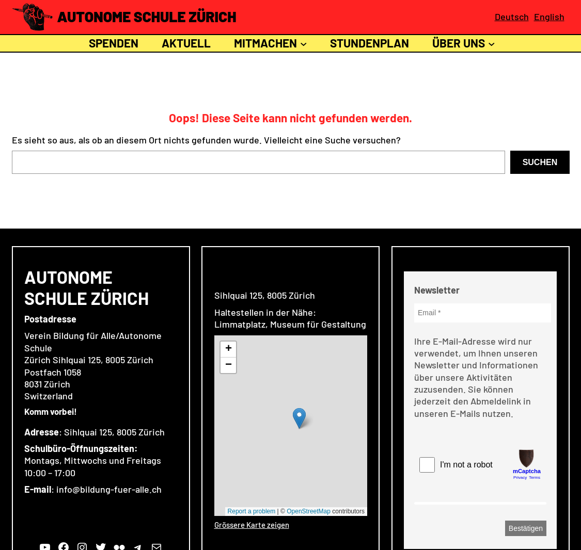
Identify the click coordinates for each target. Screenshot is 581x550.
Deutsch (512, 16)
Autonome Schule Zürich (147, 16)
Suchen (540, 162)
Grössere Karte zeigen (251, 524)
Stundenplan (369, 43)
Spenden (112, 43)
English (549, 16)
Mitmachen (265, 43)
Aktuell (186, 43)
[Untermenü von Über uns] (491, 43)
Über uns (458, 43)
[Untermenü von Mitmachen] (303, 43)
